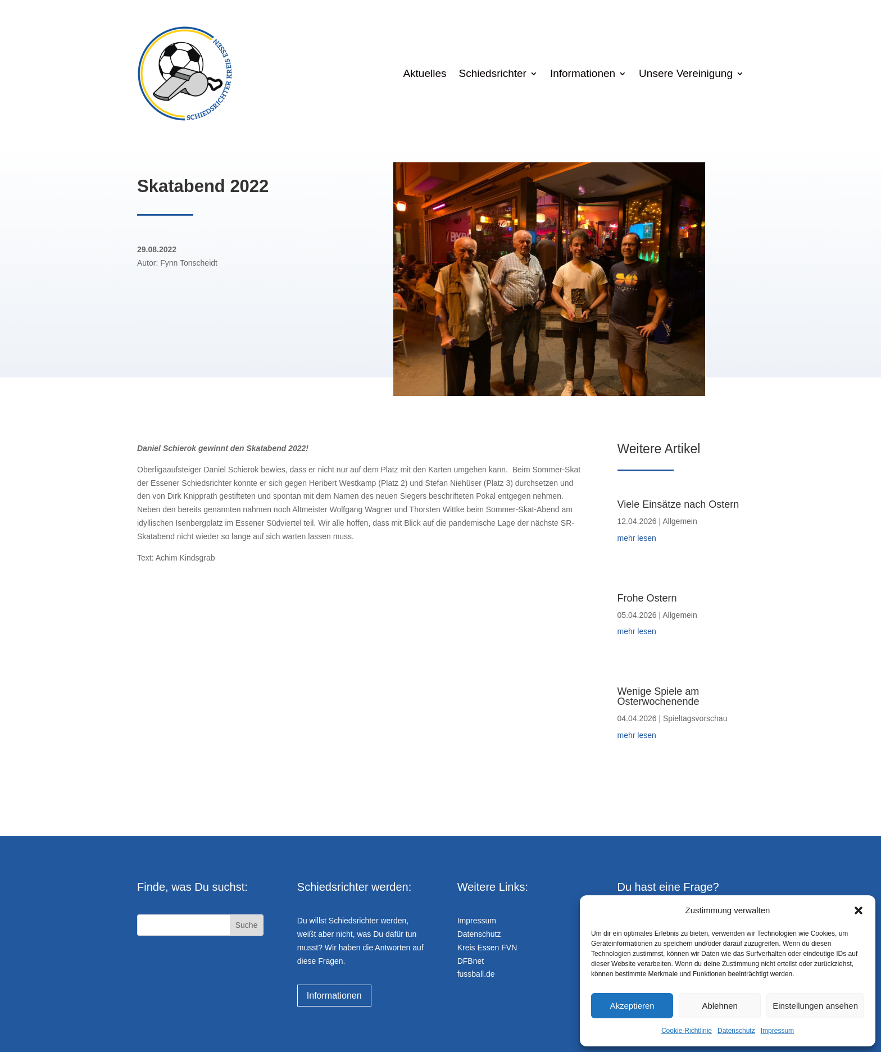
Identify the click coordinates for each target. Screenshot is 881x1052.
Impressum (777, 1031)
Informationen (582, 73)
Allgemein (679, 521)
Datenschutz (736, 1031)
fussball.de (476, 973)
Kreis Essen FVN (487, 947)
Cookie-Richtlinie (686, 1031)
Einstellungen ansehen (815, 1005)
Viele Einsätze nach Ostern (678, 504)
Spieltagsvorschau (695, 718)
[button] (858, 910)
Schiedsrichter (492, 73)
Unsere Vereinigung (686, 73)
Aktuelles (424, 73)
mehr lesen (636, 538)
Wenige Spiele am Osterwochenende (658, 696)
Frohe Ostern (647, 598)
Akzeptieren (632, 1005)
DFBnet (470, 961)
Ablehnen (719, 1005)
